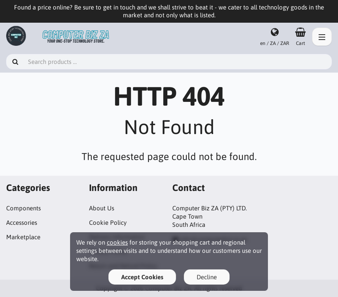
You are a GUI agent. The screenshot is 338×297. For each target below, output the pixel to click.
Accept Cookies (142, 276)
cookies (117, 242)
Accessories (21, 222)
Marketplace (23, 236)
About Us (101, 208)
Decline (207, 276)
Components (23, 208)
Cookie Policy (108, 222)
